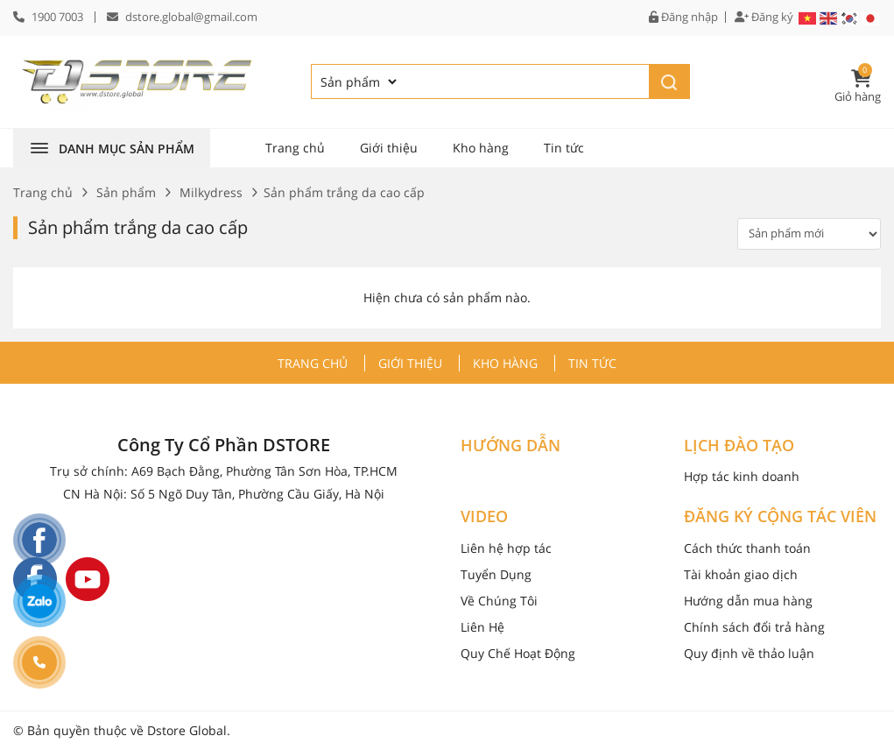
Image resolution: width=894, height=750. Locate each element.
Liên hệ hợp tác (506, 548)
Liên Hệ (482, 627)
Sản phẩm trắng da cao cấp (138, 227)
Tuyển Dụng (496, 574)
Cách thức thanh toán (747, 548)
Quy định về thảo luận (749, 653)
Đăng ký (764, 17)
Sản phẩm (126, 192)
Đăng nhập (683, 17)
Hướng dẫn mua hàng (748, 600)
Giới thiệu (389, 147)
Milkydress (211, 192)
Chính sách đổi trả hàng (754, 627)
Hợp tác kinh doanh (741, 476)
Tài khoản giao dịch (741, 574)
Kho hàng (481, 147)
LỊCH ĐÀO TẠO (739, 446)
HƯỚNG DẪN (510, 446)
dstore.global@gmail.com (191, 17)
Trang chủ (295, 147)
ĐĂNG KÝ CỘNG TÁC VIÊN (780, 517)
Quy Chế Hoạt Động (518, 653)
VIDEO (484, 517)
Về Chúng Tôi (499, 600)
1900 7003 (57, 17)
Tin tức (564, 147)
